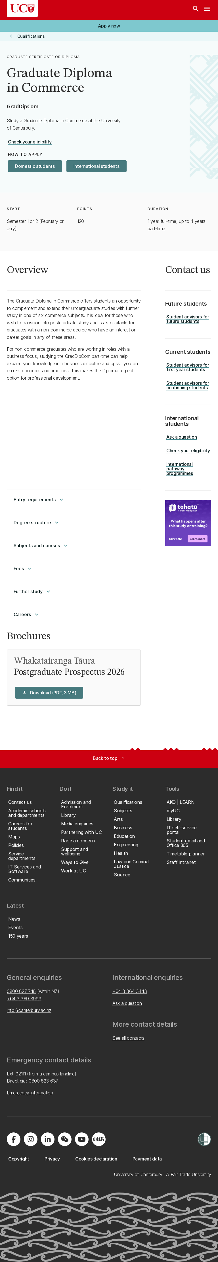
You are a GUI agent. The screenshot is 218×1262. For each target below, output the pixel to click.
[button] (109, 26)
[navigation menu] (207, 10)
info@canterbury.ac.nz (29, 1010)
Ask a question (127, 1003)
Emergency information (30, 1093)
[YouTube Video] (74, 430)
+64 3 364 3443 (129, 991)
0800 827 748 (21, 991)
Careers (27, 614)
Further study (33, 591)
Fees (23, 568)
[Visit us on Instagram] (30, 1139)
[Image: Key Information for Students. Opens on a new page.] (188, 523)
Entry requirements (39, 499)
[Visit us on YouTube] (82, 1139)
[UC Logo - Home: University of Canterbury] (22, 8)
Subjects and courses (41, 545)
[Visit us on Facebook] (13, 1139)
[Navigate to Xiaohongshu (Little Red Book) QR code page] (99, 1139)
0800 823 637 (43, 1081)
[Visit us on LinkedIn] (47, 1139)
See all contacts (128, 1038)
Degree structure (37, 522)
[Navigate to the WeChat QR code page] (65, 1139)
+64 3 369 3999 (24, 998)
